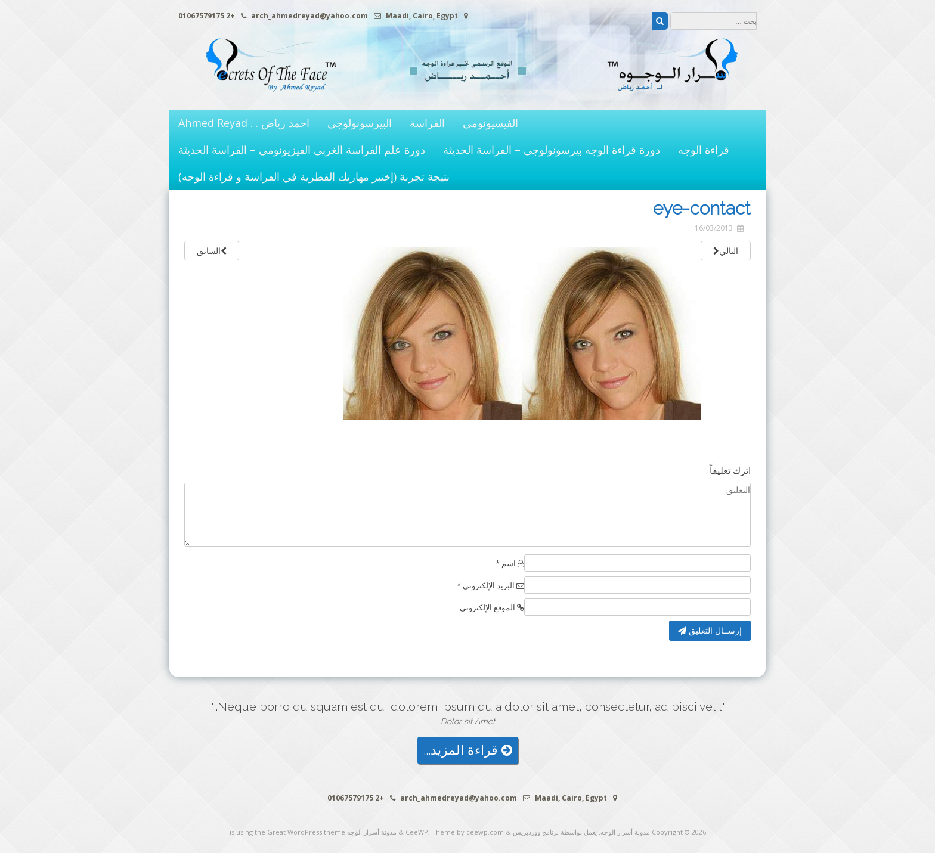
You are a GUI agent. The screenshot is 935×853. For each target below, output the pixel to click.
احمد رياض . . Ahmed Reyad (243, 123)
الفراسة (427, 123)
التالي (725, 250)
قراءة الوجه (703, 149)
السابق (212, 250)
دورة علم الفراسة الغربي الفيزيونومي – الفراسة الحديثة (301, 149)
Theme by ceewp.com (468, 831)
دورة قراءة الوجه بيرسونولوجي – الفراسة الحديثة (551, 149)
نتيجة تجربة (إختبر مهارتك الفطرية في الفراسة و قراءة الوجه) (314, 176)
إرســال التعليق (710, 630)
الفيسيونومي (490, 123)
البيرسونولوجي (359, 123)
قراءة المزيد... (467, 750)
